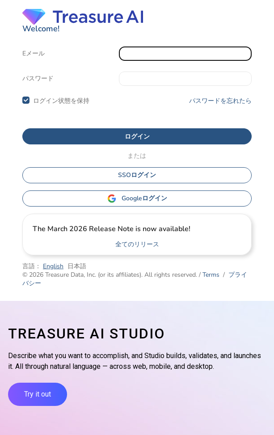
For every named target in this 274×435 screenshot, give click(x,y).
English (53, 266)
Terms (210, 274)
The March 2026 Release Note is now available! (111, 229)
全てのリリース (137, 244)
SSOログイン (137, 175)
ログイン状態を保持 (61, 101)
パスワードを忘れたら (220, 101)
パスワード (38, 78)
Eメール (33, 53)
